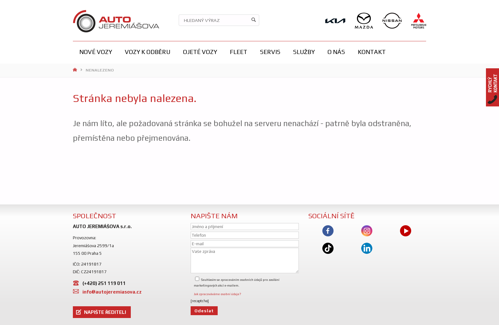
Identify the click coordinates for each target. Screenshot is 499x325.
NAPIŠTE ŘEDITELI (105, 312)
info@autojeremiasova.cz (112, 292)
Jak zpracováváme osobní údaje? (217, 294)
